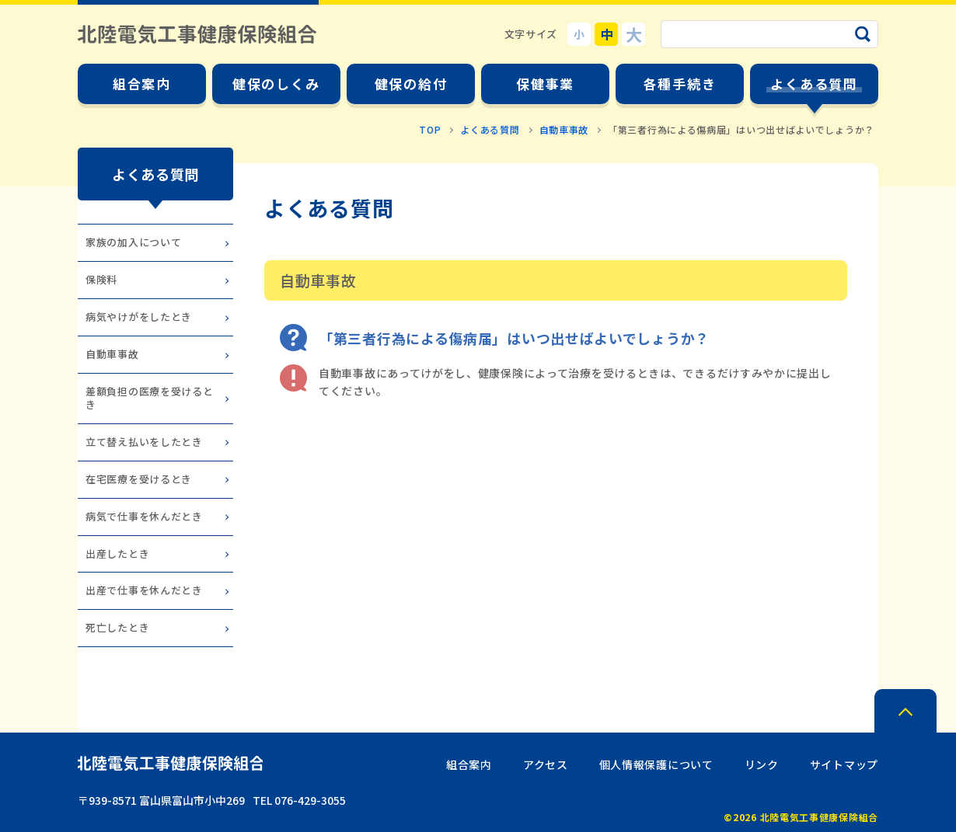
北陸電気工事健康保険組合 (197, 34)
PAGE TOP (905, 711)
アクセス (545, 764)
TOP (430, 129)
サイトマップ (844, 764)
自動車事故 (564, 129)
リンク (762, 764)
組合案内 (469, 764)
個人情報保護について (656, 764)
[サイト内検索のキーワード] (769, 34)
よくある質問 (489, 129)
